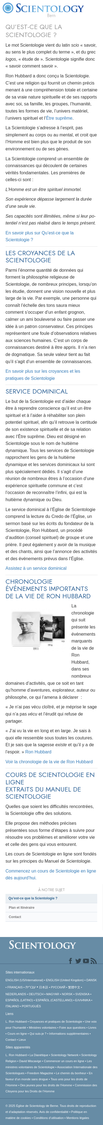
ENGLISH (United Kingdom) (65, 980)
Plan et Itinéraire (21, 908)
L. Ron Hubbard (16, 1021)
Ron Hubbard (38, 752)
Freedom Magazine (40, 1073)
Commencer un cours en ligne (64, 1061)
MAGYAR (52, 994)
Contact (15, 917)
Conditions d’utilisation (48, 1118)
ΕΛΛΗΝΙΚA (82, 1000)
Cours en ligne (17, 1033)
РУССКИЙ (58, 987)
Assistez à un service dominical (35, 568)
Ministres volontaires (42, 1027)
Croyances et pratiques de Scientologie (56, 1021)
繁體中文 (74, 987)
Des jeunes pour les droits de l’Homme (46, 1085)
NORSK (67, 994)
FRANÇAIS (15, 987)
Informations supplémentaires (69, 1033)
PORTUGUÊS (31, 1006)
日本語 (43, 987)
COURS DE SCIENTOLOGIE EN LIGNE (50, 778)
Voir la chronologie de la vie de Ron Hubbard (49, 761)
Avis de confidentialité (53, 1111)
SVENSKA (82, 994)
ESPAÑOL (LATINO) (19, 1000)
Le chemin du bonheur (71, 1073)
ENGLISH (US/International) (24, 980)
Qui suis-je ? (38, 1033)
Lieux (22, 1039)
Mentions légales (77, 1118)
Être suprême (59, 118)
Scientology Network (65, 1055)
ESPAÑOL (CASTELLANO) (54, 1000)
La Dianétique (39, 1055)
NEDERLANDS (15, 994)
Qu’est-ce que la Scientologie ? (33, 898)
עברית (31, 987)
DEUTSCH (36, 994)
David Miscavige (30, 1061)
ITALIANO (12, 1006)
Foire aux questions (72, 1027)
